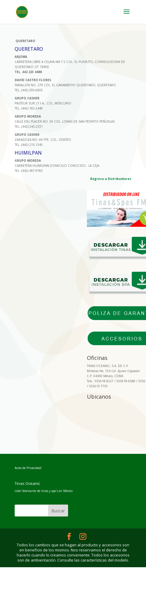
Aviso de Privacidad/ (28, 468)
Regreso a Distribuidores (110, 179)
